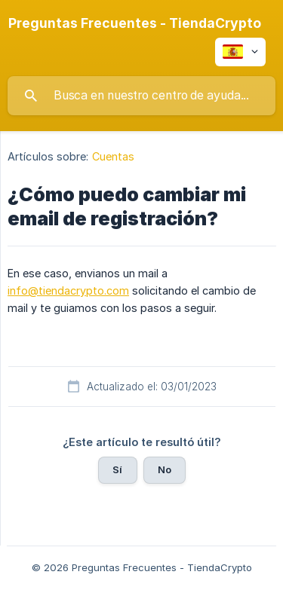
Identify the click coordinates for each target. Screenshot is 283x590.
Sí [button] (117, 469)
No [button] (164, 469)
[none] (134, 23)
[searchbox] (141, 95)
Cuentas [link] (113, 156)
